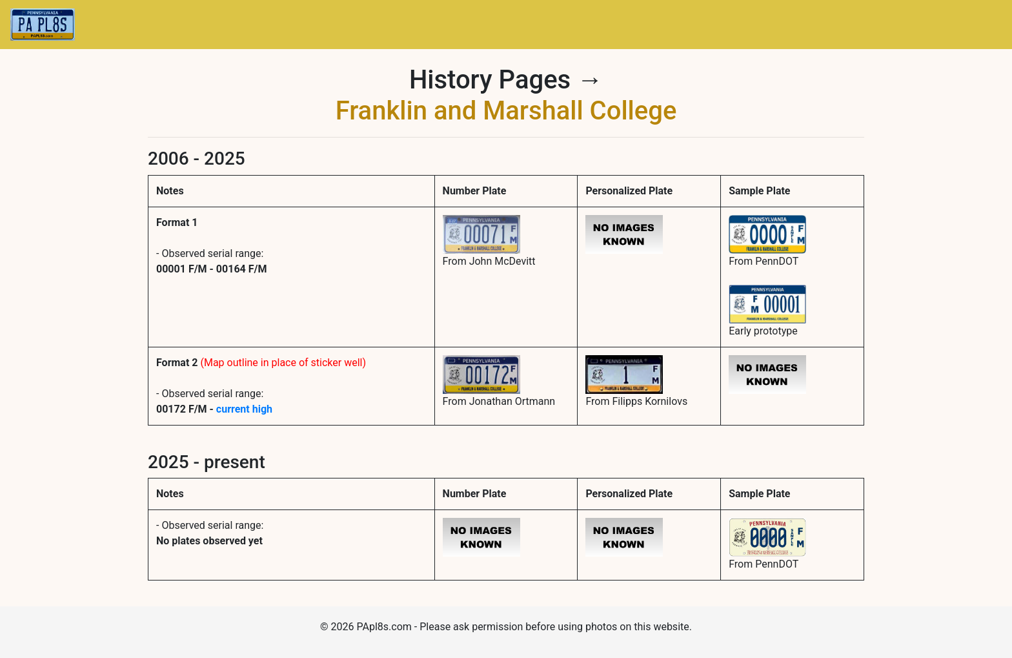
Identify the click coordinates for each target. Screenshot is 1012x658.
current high (244, 409)
